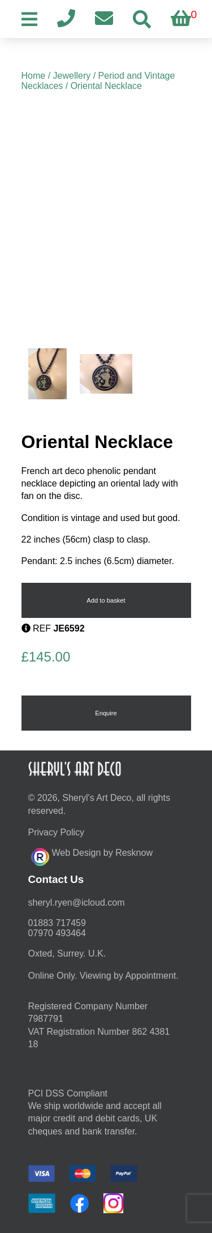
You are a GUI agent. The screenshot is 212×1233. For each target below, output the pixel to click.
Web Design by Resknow (92, 855)
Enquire (106, 713)
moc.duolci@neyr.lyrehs (76, 902)
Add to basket (105, 600)
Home (33, 75)
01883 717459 (57, 923)
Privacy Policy (56, 832)
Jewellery (72, 75)
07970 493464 (57, 933)
